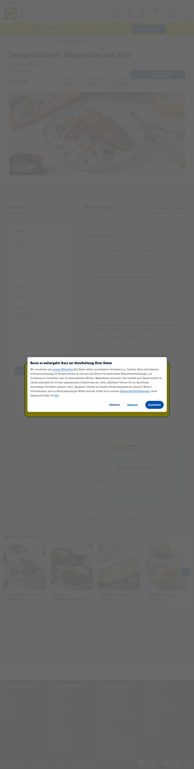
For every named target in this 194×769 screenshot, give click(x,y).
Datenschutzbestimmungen (135, 391)
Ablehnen (114, 404)
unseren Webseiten (62, 369)
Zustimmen (154, 404)
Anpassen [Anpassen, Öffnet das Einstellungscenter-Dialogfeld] (132, 404)
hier (57, 395)
